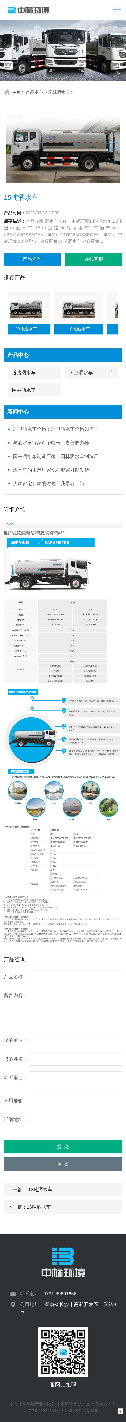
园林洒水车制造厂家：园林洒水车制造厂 (55, 456)
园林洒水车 (59, 92)
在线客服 (93, 259)
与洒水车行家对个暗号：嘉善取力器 (51, 442)
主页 (16, 92)
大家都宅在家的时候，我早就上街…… (53, 483)
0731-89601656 (60, 1293)
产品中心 (34, 92)
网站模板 (90, 1410)
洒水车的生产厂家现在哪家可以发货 (51, 470)
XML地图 (73, 1410)
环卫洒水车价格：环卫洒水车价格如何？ (55, 429)
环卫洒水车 (81, 372)
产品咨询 (32, 259)
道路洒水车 (24, 372)
